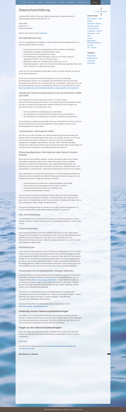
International (91, 63)
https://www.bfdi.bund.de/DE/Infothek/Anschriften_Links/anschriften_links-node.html (48, 88)
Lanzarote (90, 45)
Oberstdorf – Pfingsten (94, 23)
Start (23, 2)
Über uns (32, 2)
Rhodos (89, 21)
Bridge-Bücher (84, 2)
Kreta (89, 36)
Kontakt (96, 2)
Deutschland (91, 60)
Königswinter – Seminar (94, 31)
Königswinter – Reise (93, 33)
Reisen (40, 2)
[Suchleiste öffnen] (103, 2)
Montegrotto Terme (93, 26)
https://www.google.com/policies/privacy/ (33, 306)
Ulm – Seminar (91, 47)
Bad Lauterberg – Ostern (94, 18)
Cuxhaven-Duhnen (93, 28)
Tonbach (89, 38)
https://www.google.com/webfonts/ (44, 280)
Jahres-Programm (51, 2)
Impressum (43, 33)
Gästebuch (71, 2)
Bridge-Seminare (92, 58)
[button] (109, 354)
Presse (62, 2)
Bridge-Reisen (91, 56)
